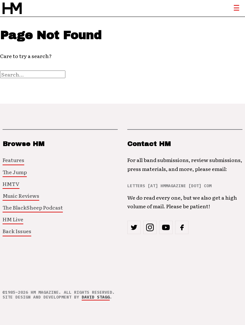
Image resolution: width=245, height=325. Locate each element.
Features (13, 160)
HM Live (13, 219)
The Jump (15, 172)
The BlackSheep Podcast (33, 207)
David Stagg (96, 297)
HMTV (11, 184)
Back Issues (17, 231)
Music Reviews (21, 195)
